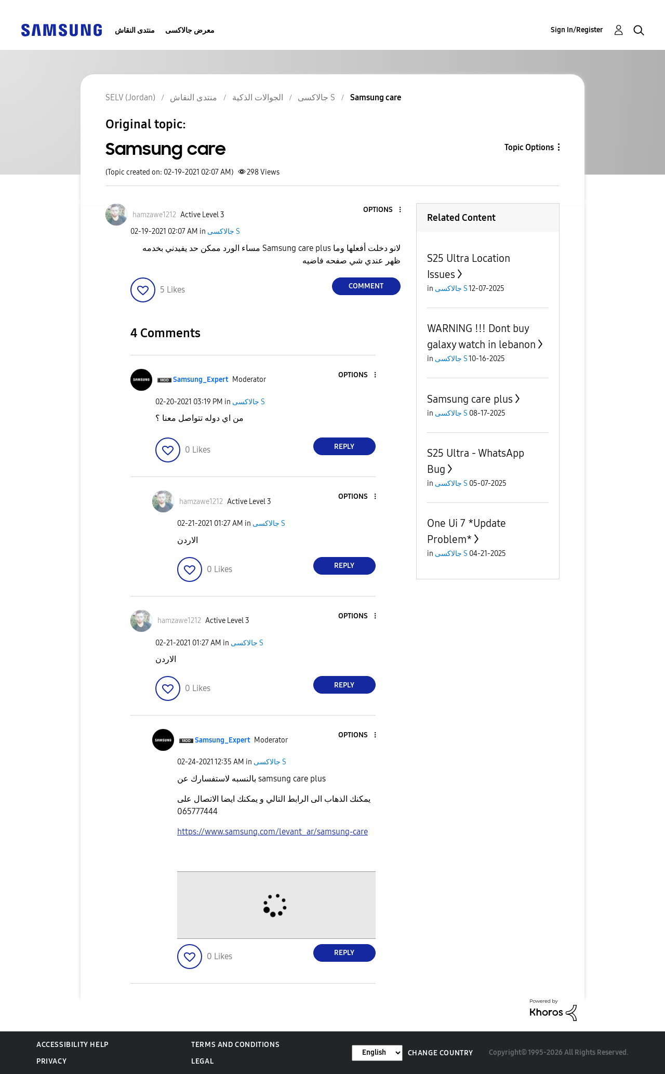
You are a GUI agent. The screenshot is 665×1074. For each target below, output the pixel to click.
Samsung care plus (470, 399)
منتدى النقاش (135, 30)
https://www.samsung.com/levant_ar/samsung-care (272, 832)
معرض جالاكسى (190, 30)
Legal (202, 1061)
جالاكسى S (223, 231)
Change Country (440, 1053)
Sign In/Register (577, 29)
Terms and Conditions (235, 1044)
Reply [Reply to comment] (344, 446)
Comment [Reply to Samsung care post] (366, 286)
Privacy (51, 1061)
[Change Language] (377, 1053)
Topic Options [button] (529, 147)
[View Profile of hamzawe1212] (154, 214)
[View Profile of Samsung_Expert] (200, 379)
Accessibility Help (72, 1044)
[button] (382, 210)
